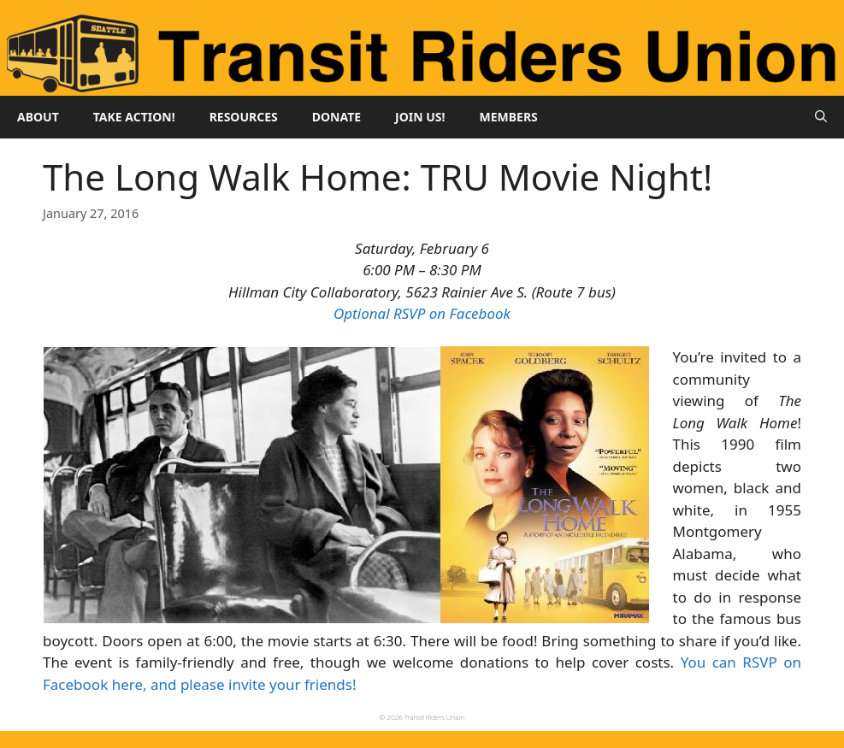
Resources (244, 117)
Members (509, 117)
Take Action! (134, 117)
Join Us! (420, 117)
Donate (336, 117)
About (38, 117)
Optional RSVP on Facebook (422, 313)
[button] (821, 117)
